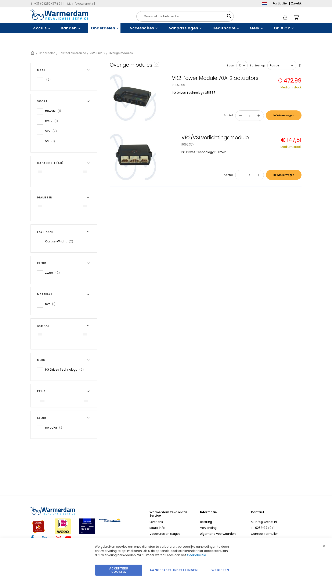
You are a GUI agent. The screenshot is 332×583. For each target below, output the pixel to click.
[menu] (166, 28)
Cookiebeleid (196, 555)
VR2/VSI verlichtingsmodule (215, 137)
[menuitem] (41, 28)
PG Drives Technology (65, 369)
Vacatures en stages (164, 534)
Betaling (206, 522)
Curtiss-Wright (60, 241)
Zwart (53, 272)
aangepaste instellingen (174, 570)
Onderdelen (47, 53)
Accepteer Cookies (118, 570)
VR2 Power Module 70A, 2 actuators (215, 78)
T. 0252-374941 (262, 528)
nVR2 (53, 121)
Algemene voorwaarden (218, 534)
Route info (157, 528)
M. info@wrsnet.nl (264, 522)
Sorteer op (257, 65)
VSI (51, 141)
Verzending (208, 528)
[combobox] (185, 16)
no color (55, 427)
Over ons (156, 522)
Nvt (51, 304)
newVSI (54, 111)
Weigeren (220, 570)
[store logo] (59, 15)
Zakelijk (296, 3)
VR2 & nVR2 (97, 53)
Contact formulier (264, 534)
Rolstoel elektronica (72, 53)
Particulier (280, 3)
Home (32, 53)
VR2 (52, 131)
